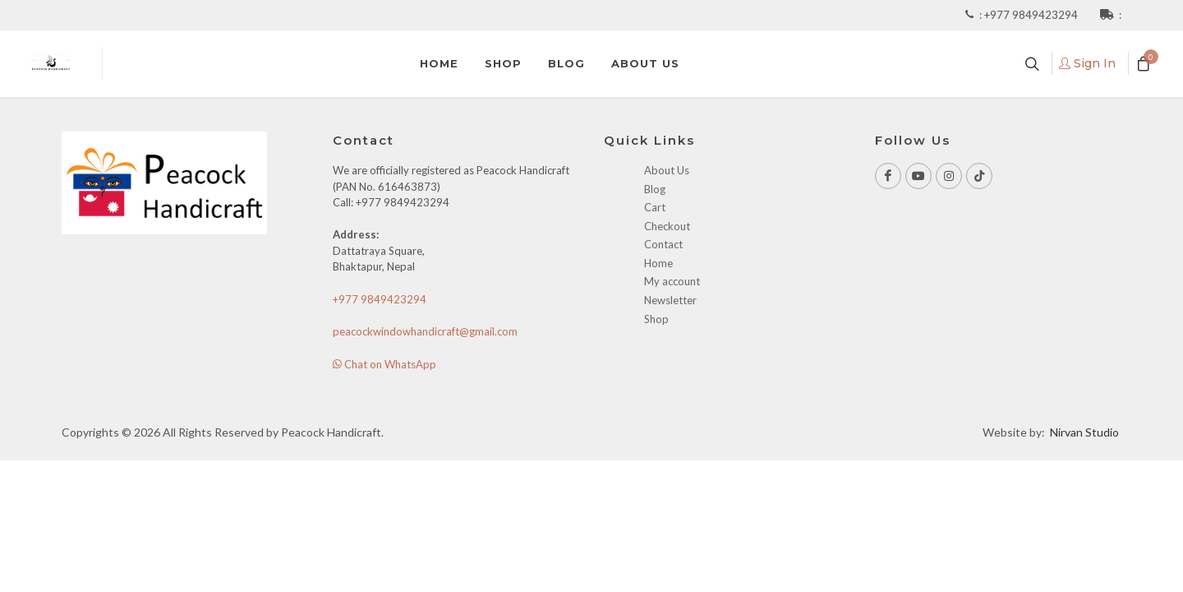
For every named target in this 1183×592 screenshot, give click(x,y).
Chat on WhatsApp (384, 364)
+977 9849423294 (1032, 14)
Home (658, 263)
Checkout (667, 226)
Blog (654, 189)
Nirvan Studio (1084, 432)
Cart (654, 207)
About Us (666, 170)
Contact (663, 244)
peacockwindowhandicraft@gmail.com (425, 331)
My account (672, 281)
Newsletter (670, 300)
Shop (656, 319)
